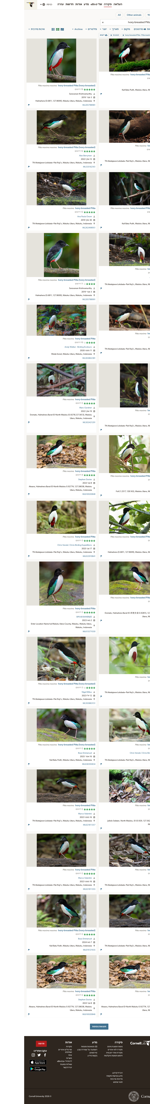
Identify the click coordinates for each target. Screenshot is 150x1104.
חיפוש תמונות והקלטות (89, 1056)
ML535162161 (65, 167)
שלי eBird (72, 4)
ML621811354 (137, 950)
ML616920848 (64, 494)
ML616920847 (137, 1014)
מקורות (45, 1047)
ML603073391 (137, 430)
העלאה (93, 4)
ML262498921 (137, 288)
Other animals (110, 15)
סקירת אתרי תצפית (90, 1053)
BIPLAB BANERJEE (60, 617)
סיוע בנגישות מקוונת (90, 1076)
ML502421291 (65, 422)
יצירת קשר (43, 1067)
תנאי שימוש (93, 1082)
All (95, 15)
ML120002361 (137, 697)
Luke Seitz (135, 154)
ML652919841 (65, 556)
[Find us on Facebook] (21, 1055)
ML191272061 (137, 165)
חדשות (45, 4)
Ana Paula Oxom (60, 217)
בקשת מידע (68, 1056)
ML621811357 (65, 825)
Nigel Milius (63, 692)
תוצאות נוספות (75, 1026)
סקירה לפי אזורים (91, 1050)
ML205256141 (137, 495)
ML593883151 (65, 703)
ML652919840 (137, 764)
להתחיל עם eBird (40, 1061)
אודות (54, 4)
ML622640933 (137, 828)
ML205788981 (64, 105)
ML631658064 (137, 621)
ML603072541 (137, 353)
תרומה (17, 1044)
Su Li (138, 606)
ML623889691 (137, 94)
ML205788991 (64, 299)
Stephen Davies (61, 479)
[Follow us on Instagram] (9, 1055)
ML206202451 (137, 556)
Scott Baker (135, 685)
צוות (46, 1055)
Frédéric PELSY (133, 545)
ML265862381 (64, 358)
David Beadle (134, 484)
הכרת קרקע (93, 1073)
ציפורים (141, 15)
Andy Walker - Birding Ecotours (54, 347)
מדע (62, 4)
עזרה (36, 4)
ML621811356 (137, 889)
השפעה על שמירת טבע (63, 1050)
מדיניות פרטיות (92, 1079)
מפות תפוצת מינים (90, 1047)
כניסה (25, 4)
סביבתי (127, 15)
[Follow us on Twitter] (15, 1055)
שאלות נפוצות (42, 1064)
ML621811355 (65, 889)
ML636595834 (64, 764)
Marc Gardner (61, 408)
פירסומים (69, 1053)
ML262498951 (64, 228)
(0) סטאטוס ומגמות (65, 1047)
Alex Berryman (61, 156)
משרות (45, 1058)
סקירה (84, 4)
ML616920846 (64, 1014)
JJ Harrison (135, 83)
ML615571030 (65, 632)
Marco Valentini (61, 814)
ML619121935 (65, 950)
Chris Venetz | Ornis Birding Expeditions (50, 545)
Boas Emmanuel (61, 753)
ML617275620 (137, 228)
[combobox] (112, 22)
